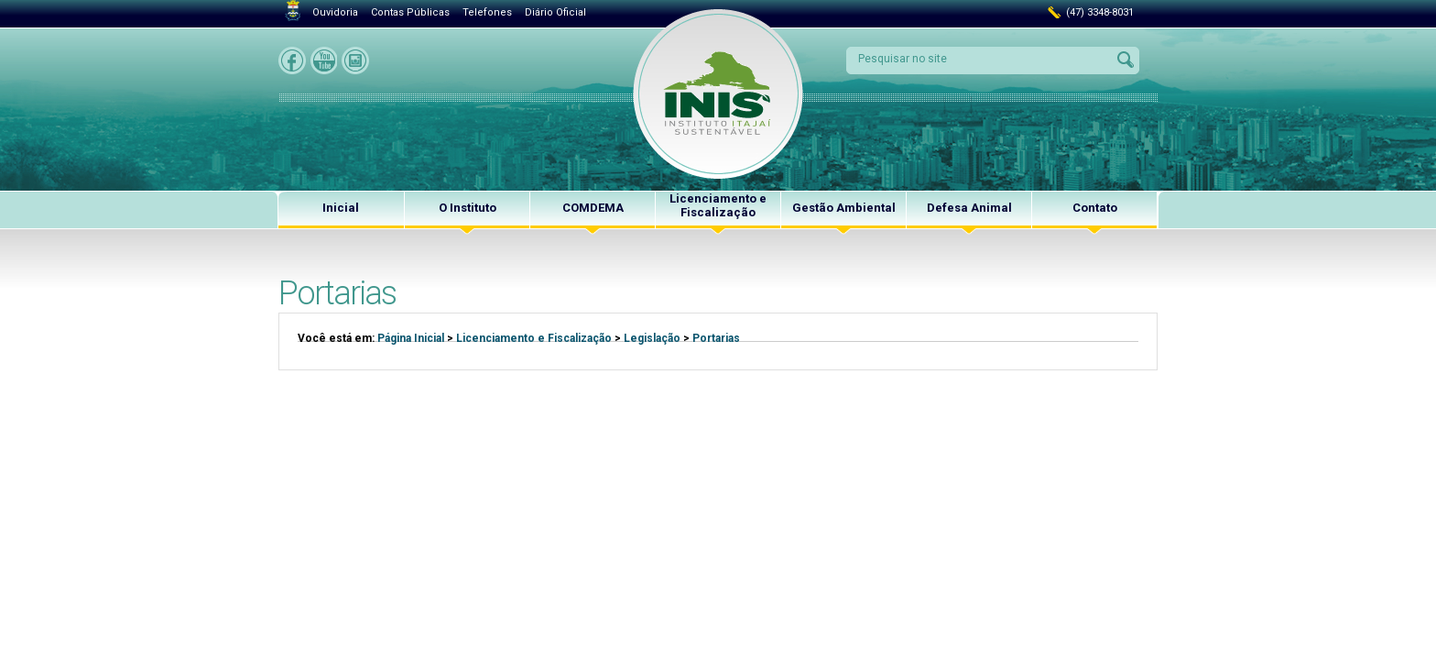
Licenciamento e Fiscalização (718, 205)
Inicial (340, 207)
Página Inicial (410, 338)
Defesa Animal (969, 207)
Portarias (716, 338)
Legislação (652, 338)
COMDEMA (593, 207)
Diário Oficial (555, 12)
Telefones (487, 12)
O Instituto (467, 207)
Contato (1094, 207)
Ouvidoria (335, 12)
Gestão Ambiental (844, 207)
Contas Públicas (410, 12)
